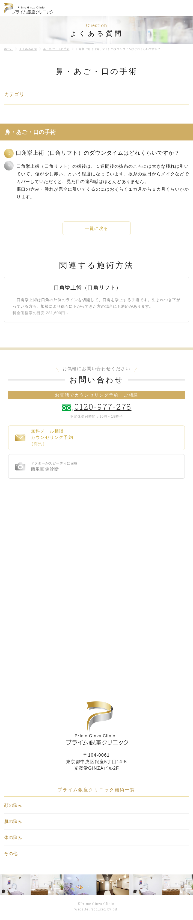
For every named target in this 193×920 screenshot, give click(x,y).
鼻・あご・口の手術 (56, 48)
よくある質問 (28, 48)
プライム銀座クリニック (96, 723)
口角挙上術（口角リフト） (87, 287)
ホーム (8, 48)
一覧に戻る (96, 228)
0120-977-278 (103, 406)
